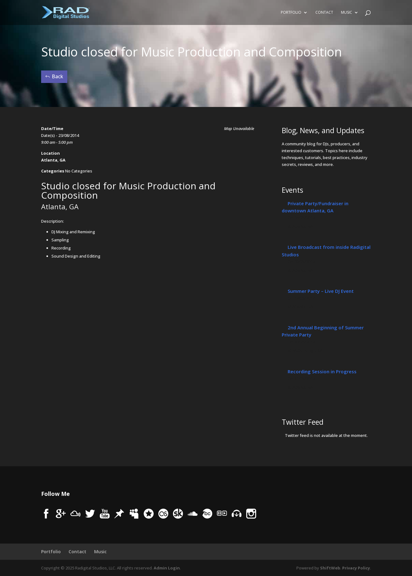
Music (346, 12)
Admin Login (167, 568)
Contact (324, 12)
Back (57, 76)
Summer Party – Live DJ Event (321, 291)
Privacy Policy (356, 568)
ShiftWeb (330, 568)
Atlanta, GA (53, 160)
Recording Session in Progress (322, 371)
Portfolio (291, 12)
